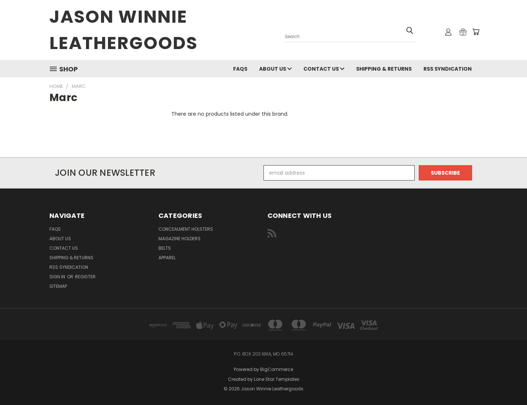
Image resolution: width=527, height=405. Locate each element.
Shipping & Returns (384, 69)
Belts (164, 248)
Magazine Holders (179, 238)
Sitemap (58, 286)
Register (85, 277)
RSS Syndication (447, 69)
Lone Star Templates (276, 379)
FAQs (240, 69)
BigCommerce (276, 369)
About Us (275, 69)
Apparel (167, 257)
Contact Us (323, 69)
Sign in (57, 277)
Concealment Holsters (185, 229)
